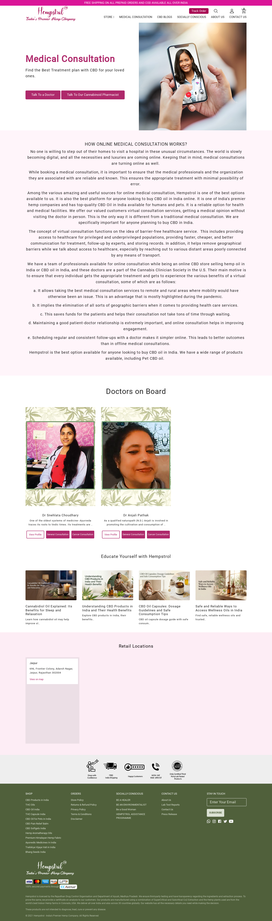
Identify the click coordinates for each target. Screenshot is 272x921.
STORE (109, 17)
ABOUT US (217, 17)
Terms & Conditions (81, 814)
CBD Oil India (32, 809)
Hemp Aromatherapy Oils (39, 833)
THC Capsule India (35, 814)
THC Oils (30, 804)
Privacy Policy (78, 809)
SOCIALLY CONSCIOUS (191, 17)
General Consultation (58, 534)
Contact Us (167, 809)
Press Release (169, 814)
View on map (36, 679)
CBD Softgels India (36, 828)
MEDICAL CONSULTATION (135, 17)
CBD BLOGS (164, 17)
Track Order (199, 11)
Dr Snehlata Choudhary (60, 515)
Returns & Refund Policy (84, 804)
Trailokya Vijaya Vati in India (40, 847)
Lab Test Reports (171, 804)
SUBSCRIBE (215, 812)
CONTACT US (237, 17)
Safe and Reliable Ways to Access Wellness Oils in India (219, 608)
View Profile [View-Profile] (35, 534)
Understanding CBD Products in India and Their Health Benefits (107, 608)
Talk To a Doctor (43, 95)
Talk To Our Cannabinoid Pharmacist (93, 95)
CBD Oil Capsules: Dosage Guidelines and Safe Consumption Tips (160, 610)
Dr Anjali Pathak (136, 515)
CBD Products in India (37, 800)
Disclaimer (76, 818)
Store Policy (77, 800)
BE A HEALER (123, 800)
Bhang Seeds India (36, 852)
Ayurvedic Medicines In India (41, 842)
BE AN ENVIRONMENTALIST (131, 804)
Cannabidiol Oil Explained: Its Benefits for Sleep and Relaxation (49, 610)
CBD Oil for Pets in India (38, 818)
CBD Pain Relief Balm (37, 823)
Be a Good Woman (126, 809)
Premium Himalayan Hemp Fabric (43, 837)
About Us (166, 800)
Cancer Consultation (82, 534)
